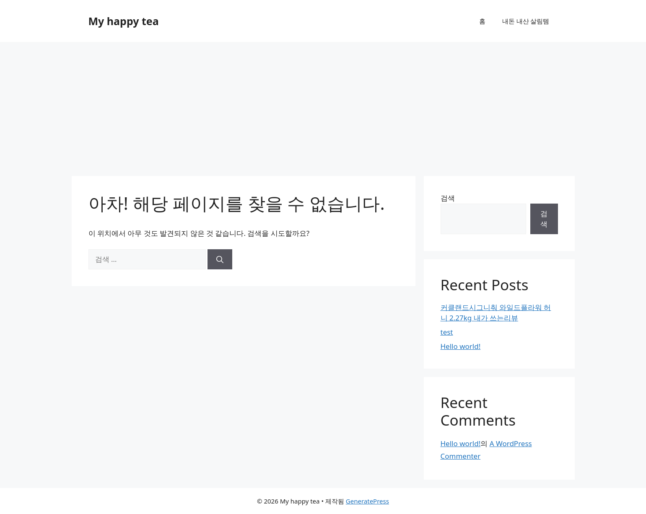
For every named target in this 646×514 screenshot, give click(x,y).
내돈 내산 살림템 (526, 21)
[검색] (220, 259)
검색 (448, 198)
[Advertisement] (323, 104)
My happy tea (123, 21)
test (447, 332)
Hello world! (461, 346)
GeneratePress (367, 501)
